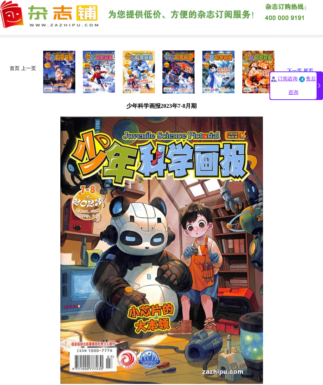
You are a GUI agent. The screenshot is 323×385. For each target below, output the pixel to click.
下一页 (294, 71)
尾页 (308, 71)
